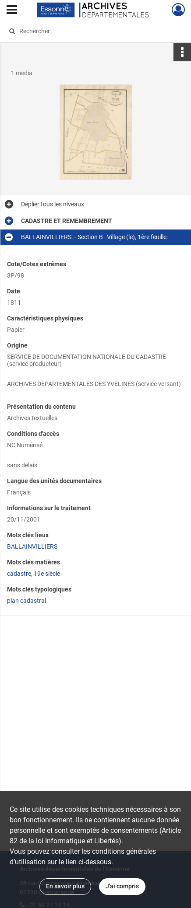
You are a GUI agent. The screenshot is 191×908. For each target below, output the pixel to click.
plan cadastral (26, 600)
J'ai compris (122, 886)
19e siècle (47, 573)
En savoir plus (65, 886)
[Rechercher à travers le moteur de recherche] (92, 31)
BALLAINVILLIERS (32, 546)
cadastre (19, 573)
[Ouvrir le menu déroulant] (12, 10)
